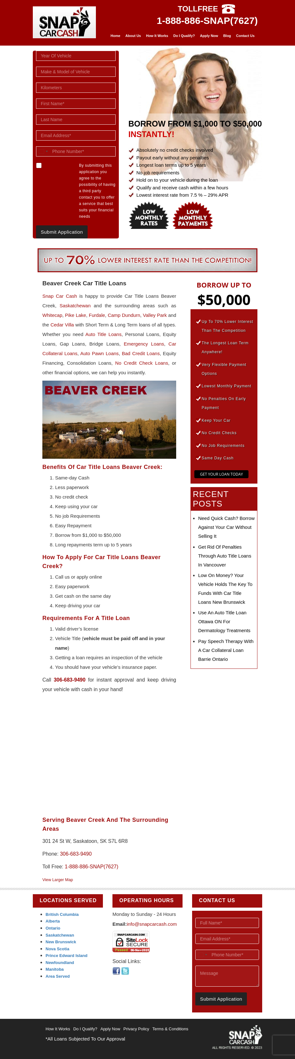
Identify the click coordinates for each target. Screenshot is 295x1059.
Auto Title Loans (103, 334)
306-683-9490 (70, 680)
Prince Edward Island (67, 955)
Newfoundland (60, 962)
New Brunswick (61, 941)
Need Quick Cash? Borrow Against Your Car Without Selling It (226, 527)
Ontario (53, 928)
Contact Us (245, 36)
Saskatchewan (75, 305)
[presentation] (236, 1016)
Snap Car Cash (59, 296)
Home (115, 36)
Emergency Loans (144, 344)
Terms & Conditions (170, 1028)
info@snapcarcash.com (152, 924)
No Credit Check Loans (141, 363)
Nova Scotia (57, 948)
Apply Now (209, 36)
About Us (133, 36)
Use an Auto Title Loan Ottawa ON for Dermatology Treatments (224, 621)
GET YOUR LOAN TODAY (221, 474)
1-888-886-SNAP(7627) (207, 20)
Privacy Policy (136, 1028)
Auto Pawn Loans (99, 353)
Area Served (58, 976)
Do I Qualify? (184, 36)
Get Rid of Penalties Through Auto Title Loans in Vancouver (224, 555)
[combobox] (43, 151)
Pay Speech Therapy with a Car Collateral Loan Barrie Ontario (226, 650)
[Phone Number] (76, 151)
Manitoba (55, 969)
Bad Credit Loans (141, 353)
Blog (227, 36)
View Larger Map (57, 879)
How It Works (157, 36)
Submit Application (62, 232)
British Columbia (62, 914)
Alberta (53, 921)
